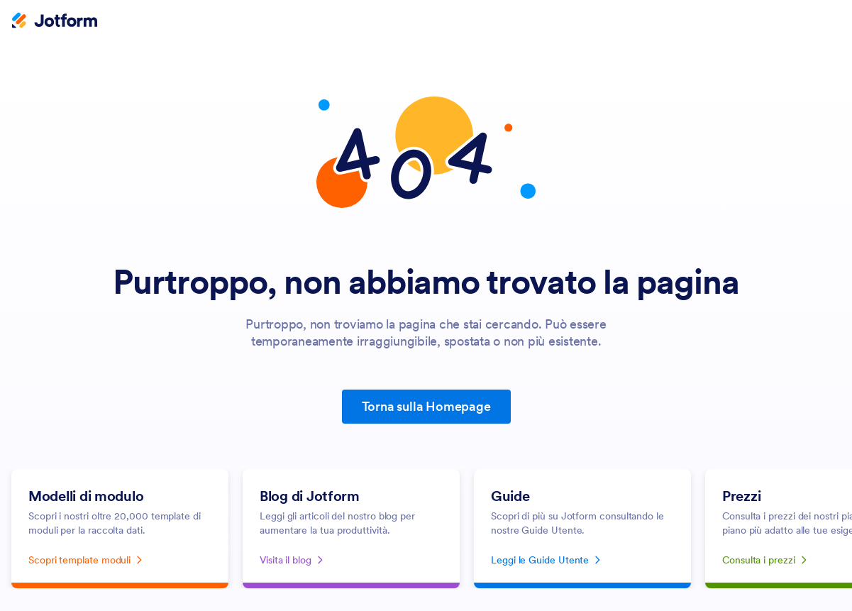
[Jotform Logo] (54, 22)
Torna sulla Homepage (426, 406)
